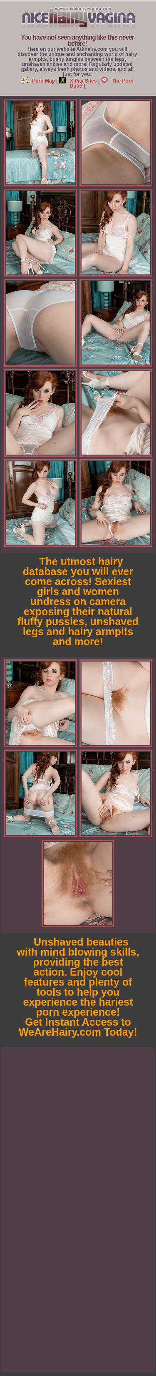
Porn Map (38, 81)
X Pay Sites (78, 81)
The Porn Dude (102, 83)
